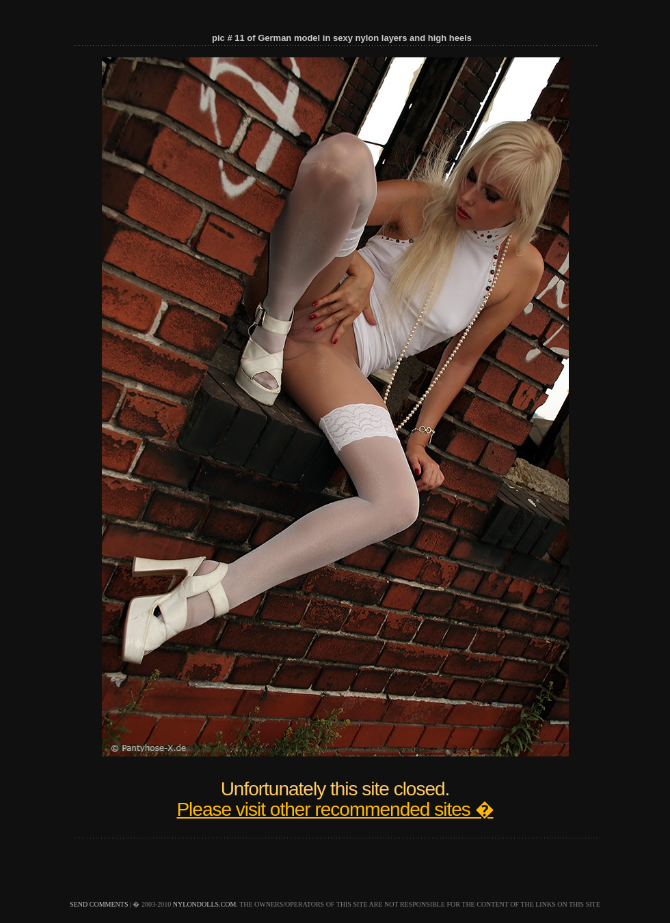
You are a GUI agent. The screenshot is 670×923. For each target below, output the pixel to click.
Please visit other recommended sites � (334, 809)
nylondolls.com (205, 904)
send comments (99, 904)
